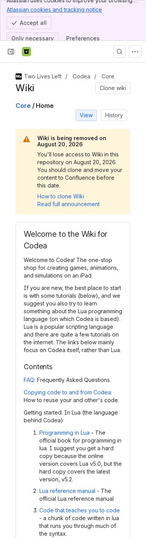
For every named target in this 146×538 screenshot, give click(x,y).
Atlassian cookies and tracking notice (54, 9)
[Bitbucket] (26, 51)
